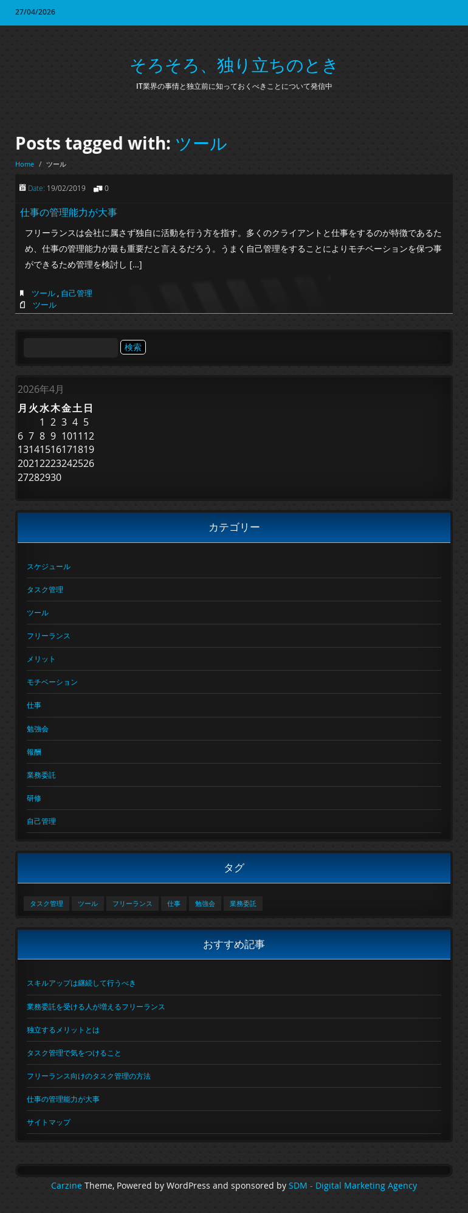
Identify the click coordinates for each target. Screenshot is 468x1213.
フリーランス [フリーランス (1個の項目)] (132, 903)
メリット (41, 658)
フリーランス (49, 635)
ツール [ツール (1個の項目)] (88, 903)
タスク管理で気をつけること (74, 1052)
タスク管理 (45, 589)
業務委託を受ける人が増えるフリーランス (96, 1006)
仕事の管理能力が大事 (68, 212)
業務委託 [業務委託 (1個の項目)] (243, 903)
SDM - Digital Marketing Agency (353, 1185)
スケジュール (49, 566)
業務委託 (41, 774)
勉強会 (38, 728)
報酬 (34, 751)
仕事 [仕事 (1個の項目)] (174, 903)
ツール (201, 143)
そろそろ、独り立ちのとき (234, 65)
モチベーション (52, 681)
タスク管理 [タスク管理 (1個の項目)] (46, 903)
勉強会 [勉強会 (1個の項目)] (205, 903)
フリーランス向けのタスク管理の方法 (89, 1075)
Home (24, 163)
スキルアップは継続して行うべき (81, 982)
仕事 (34, 705)
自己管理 (76, 293)
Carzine (67, 1185)
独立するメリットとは (63, 1029)
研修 (34, 798)
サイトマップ (49, 1122)
